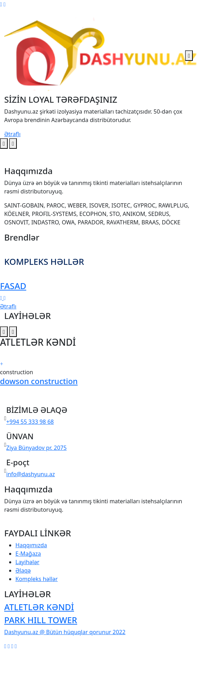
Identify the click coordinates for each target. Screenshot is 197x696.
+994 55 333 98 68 (30, 422)
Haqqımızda (31, 545)
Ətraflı (12, 134)
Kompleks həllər (36, 579)
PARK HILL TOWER (40, 620)
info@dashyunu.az (30, 474)
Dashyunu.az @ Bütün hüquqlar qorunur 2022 (64, 632)
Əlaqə (23, 570)
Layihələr (27, 562)
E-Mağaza (28, 553)
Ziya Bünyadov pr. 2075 (36, 448)
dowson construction (39, 381)
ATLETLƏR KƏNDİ (39, 607)
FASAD (13, 286)
